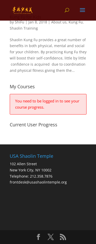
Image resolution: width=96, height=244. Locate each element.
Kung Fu (76, 22)
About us (59, 22)
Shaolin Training (24, 28)
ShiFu (19, 22)
